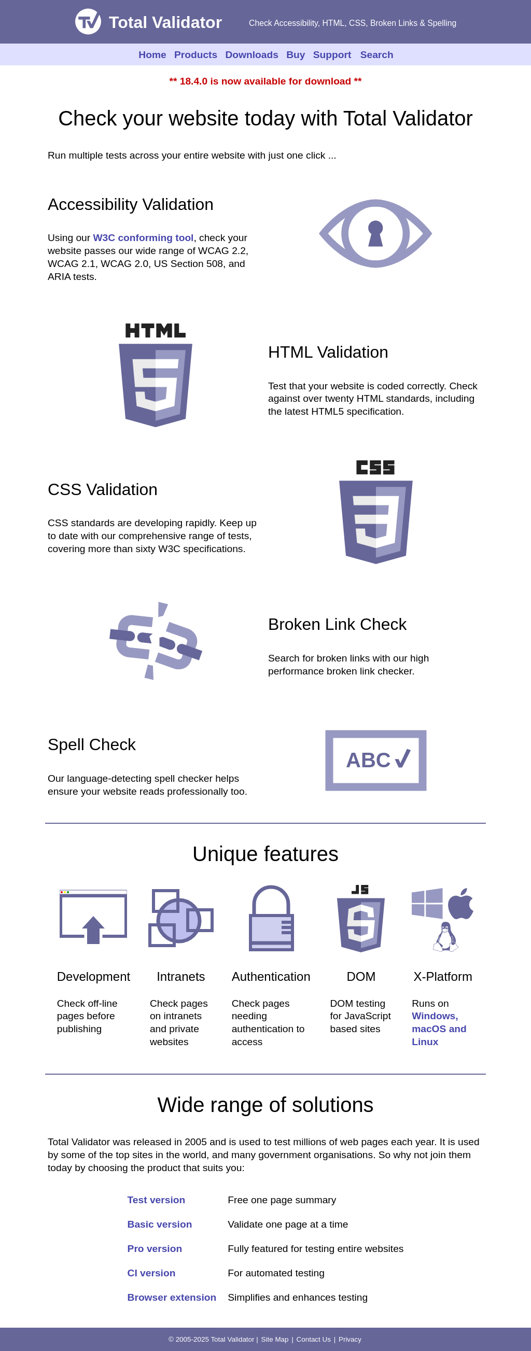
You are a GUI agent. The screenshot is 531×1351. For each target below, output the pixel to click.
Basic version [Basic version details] (160, 1224)
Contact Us (314, 1339)
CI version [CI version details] (152, 1273)
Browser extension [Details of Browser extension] (172, 1297)
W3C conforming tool (143, 237)
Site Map (275, 1339)
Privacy (350, 1339)
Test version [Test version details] (157, 1199)
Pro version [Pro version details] (155, 1248)
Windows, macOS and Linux (439, 1028)
